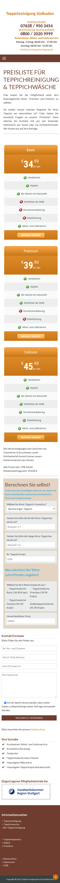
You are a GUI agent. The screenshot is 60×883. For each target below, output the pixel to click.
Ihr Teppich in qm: (16, 554)
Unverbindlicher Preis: (19, 616)
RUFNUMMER (37, 22)
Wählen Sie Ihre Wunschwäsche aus (26, 584)
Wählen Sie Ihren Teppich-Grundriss (27, 504)
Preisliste (8, 846)
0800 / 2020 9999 (36, 33)
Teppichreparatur (12, 839)
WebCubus (49, 879)
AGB (6, 865)
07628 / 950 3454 (36, 26)
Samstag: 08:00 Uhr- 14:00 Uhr (36, 45)
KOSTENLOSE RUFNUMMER (36, 30)
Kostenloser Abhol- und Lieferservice (36, 38)
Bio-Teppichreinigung (14, 827)
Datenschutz (38, 729)
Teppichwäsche (11, 824)
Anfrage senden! (31, 235)
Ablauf (7, 842)
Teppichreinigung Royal (31, 879)
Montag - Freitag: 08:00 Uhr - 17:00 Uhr (36, 41)
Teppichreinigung (12, 821)
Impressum (9, 862)
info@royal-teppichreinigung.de (36, 49)
